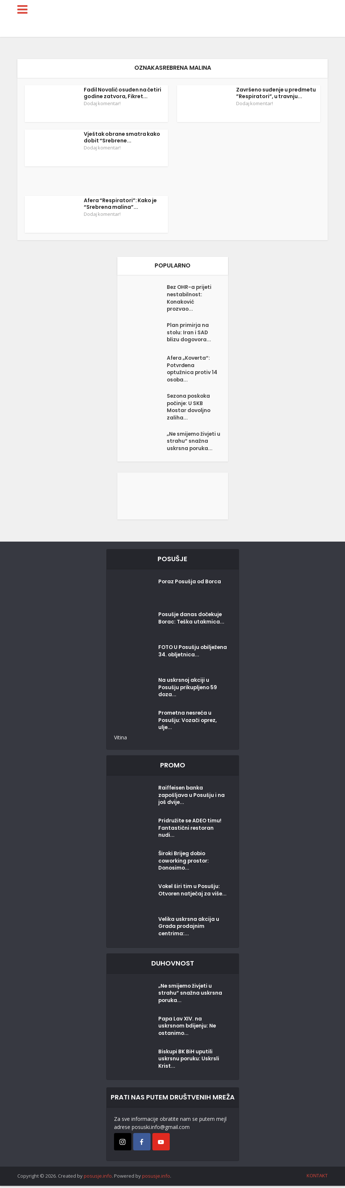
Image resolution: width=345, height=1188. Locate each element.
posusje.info (98, 1178)
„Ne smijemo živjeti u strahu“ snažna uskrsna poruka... (192, 444)
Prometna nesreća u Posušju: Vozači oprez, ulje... (188, 723)
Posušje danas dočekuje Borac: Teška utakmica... (191, 621)
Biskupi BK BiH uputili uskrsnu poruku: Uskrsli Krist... (189, 1062)
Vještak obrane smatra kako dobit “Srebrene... (122, 137)
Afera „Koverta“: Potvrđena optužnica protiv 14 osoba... (193, 370)
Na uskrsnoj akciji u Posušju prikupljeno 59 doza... (188, 691)
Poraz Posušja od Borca (190, 584)
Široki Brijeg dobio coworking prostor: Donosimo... (184, 864)
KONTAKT (317, 1178)
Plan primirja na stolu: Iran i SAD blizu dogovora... (190, 334)
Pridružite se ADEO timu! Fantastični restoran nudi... (190, 831)
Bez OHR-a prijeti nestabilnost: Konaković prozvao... (190, 299)
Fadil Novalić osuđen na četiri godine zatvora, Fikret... (122, 93)
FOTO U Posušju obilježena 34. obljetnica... (179, 658)
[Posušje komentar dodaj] (173, 497)
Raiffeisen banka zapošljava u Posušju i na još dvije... (192, 798)
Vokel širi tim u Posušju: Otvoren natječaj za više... (193, 892)
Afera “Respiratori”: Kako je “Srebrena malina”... (120, 204)
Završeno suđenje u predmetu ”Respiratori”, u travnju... (276, 93)
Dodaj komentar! (102, 103)
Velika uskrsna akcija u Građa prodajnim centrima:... (189, 929)
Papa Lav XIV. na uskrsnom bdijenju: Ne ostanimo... (187, 1029)
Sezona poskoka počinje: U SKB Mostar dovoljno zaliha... (189, 409)
